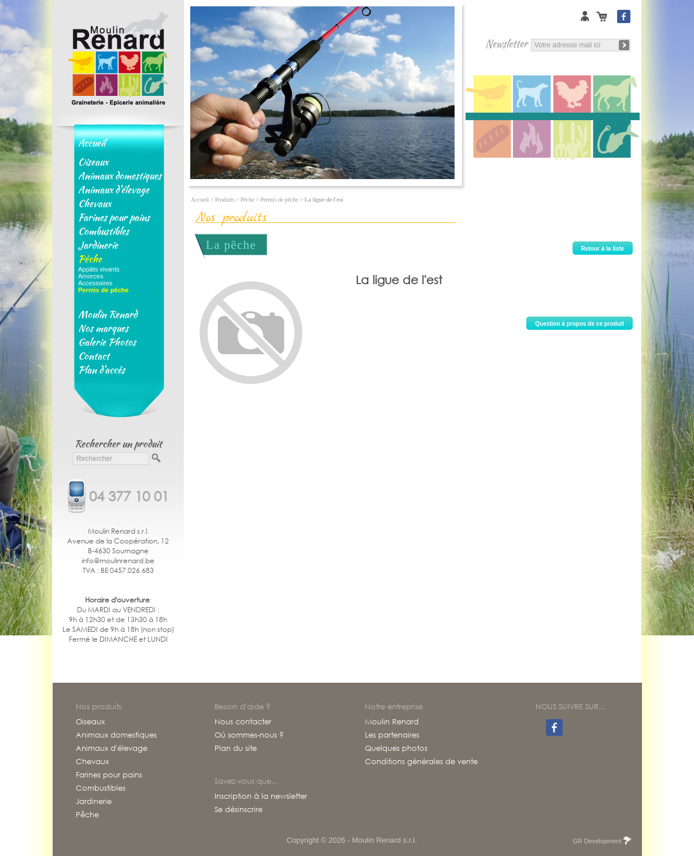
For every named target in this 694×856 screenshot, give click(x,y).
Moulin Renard (107, 314)
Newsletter (506, 43)
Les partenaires (392, 735)
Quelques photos (396, 748)
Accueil (91, 143)
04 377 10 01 (129, 495)
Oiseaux (93, 162)
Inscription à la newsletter (261, 796)
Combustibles (103, 231)
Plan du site (236, 748)
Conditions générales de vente (421, 762)
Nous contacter (243, 722)
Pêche (90, 259)
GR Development (601, 841)
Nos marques (103, 328)
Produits (224, 199)
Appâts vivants (99, 269)
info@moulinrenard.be (118, 560)
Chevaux (94, 203)
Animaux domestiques (119, 176)
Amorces (90, 276)
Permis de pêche (279, 199)
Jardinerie (98, 245)
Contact (93, 356)
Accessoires (95, 283)
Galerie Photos (107, 342)
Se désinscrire (239, 810)
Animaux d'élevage (113, 189)
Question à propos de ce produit (579, 324)
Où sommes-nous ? (249, 735)
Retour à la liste (602, 248)
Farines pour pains (114, 217)
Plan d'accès (101, 370)
